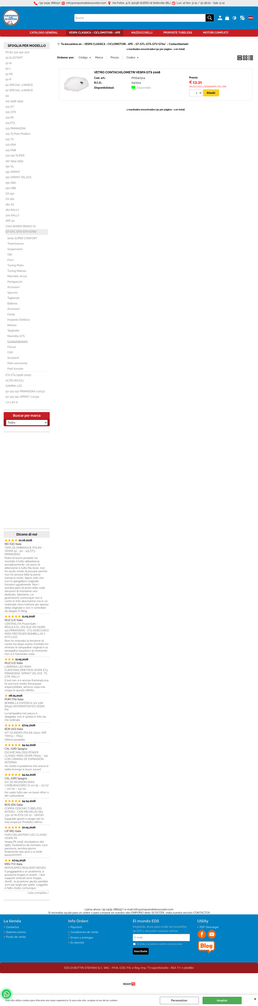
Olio (9, 254)
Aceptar (222, 1000)
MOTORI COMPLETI (215, 32)
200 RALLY (13, 215)
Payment (76, 927)
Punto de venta (16, 937)
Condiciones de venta (84, 932)
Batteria (12, 303)
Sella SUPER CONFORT (22, 238)
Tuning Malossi (16, 271)
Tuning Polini (15, 265)
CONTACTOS (201, 912)
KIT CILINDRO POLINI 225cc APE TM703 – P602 (25, 734)
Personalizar (179, 1000)
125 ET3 (10, 123)
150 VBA (11, 182)
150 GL (10, 166)
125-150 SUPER (15, 155)
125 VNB (11, 150)
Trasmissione (15, 243)
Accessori (13, 287)
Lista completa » (38, 893)
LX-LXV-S (12, 402)
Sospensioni (15, 249)
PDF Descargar (209, 927)
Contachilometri (17, 341)
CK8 (10, 352)
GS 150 (10, 193)
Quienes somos (16, 932)
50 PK (9, 74)
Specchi (12, 292)
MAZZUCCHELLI (141, 32)
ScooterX (13, 358)
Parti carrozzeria (17, 363)
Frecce (11, 347)
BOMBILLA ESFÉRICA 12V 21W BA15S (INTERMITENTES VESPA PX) (25, 706)
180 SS (10, 204)
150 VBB (11, 188)
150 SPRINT (13, 172)
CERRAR (255, 998)
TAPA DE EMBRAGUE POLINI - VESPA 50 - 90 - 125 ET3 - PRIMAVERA (24, 551)
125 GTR (11, 112)
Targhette (13, 330)
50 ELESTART (14, 57)
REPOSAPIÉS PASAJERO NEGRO (25, 867)
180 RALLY (12, 210)
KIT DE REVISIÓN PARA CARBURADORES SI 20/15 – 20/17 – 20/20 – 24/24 (27, 785)
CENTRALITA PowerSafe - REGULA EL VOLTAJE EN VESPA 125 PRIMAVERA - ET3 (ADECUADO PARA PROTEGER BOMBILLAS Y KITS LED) (27, 630)
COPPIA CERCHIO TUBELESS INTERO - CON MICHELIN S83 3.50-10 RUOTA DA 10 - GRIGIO (24, 812)
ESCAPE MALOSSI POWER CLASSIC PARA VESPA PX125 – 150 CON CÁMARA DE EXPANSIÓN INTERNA (26, 757)
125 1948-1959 (14, 101)
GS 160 (10, 199)
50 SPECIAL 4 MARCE (19, 90)
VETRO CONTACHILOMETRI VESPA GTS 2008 (127, 72)
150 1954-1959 (14, 161)
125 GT (10, 106)
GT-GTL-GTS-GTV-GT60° (21, 231)
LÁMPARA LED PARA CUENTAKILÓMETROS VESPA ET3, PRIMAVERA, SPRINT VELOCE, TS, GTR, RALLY (26, 671)
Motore (12, 325)
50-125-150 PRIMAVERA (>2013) (25, 391)
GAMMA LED (14, 386)
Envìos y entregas (82, 937)
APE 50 (10, 220)
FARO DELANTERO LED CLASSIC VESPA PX (26, 836)
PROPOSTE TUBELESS (177, 32)
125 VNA (11, 144)
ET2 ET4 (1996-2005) (18, 375)
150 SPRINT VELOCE (18, 177)
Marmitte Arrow (17, 276)
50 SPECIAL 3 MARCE (19, 85)
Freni (10, 260)
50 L (8, 68)
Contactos (12, 927)
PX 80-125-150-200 (17, 52)
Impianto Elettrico (18, 319)
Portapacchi (14, 281)
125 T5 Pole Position (18, 133)
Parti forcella (15, 368)
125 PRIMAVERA (16, 128)
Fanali (11, 314)
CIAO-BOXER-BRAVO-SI (21, 226)
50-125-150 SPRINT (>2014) (22, 396)
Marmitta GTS (16, 336)
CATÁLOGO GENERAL (44, 32)
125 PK (10, 117)
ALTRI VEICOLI (15, 380)
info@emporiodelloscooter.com (153, 909)
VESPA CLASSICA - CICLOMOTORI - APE (94, 32)
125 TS (10, 139)
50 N (9, 63)
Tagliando (13, 298)
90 (7, 95)
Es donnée (77, 942)
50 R (8, 79)
